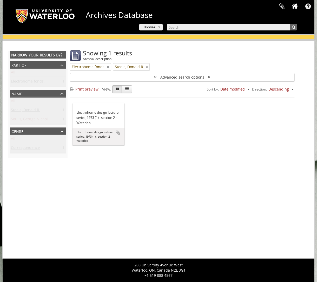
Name (16, 93)
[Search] (232, 27)
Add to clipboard (118, 132)
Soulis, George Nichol (29, 120)
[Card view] (117, 89)
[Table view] (127, 89)
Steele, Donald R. (25, 110)
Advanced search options (182, 77)
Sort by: (213, 89)
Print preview (84, 89)
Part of (18, 64)
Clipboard (281, 6)
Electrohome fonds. (28, 82)
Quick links (307, 6)
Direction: (259, 89)
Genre (17, 130)
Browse (149, 27)
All (13, 73)
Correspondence (25, 148)
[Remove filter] (108, 66)
